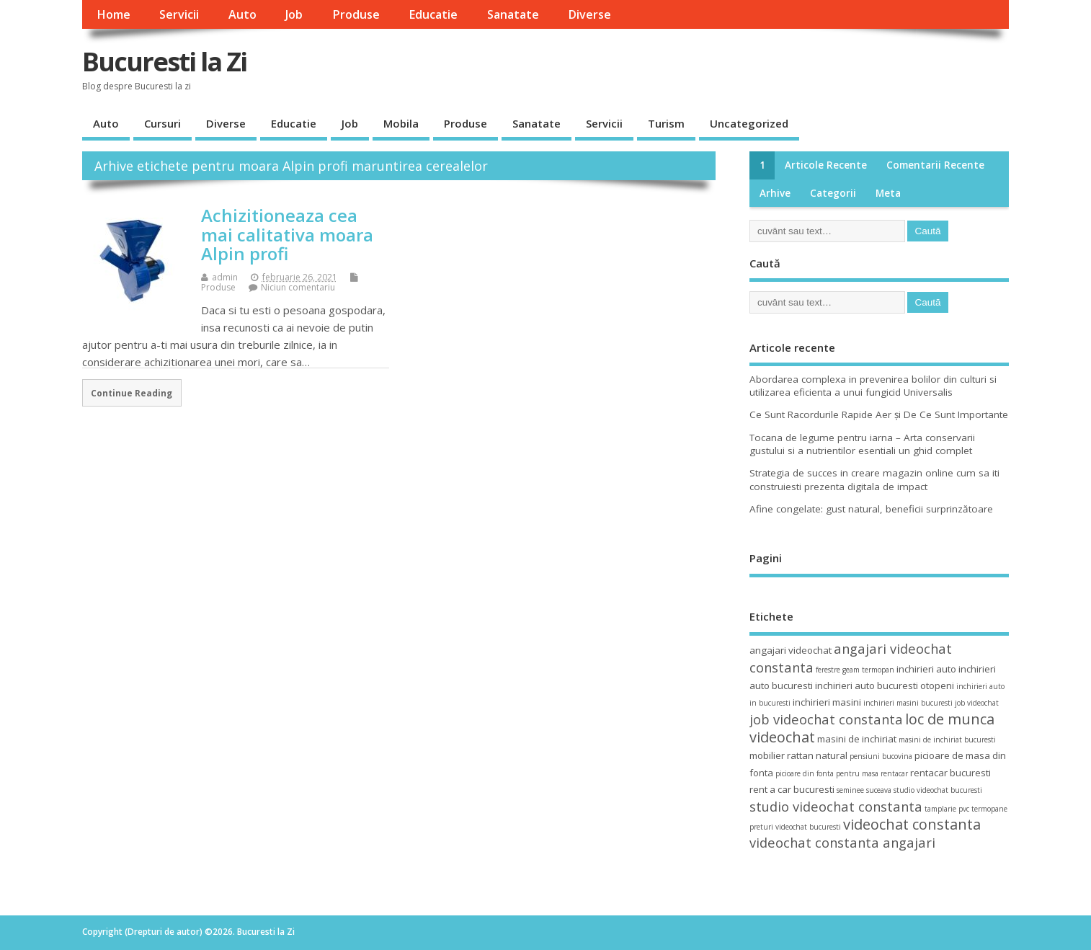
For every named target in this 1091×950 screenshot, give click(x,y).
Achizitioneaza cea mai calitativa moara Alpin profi (287, 234)
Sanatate (513, 14)
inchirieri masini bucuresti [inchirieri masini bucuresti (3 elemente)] (908, 703)
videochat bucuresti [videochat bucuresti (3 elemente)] (808, 827)
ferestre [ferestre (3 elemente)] (828, 670)
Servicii (179, 14)
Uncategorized (749, 123)
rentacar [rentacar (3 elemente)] (894, 773)
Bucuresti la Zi (164, 61)
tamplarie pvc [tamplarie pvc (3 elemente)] (947, 809)
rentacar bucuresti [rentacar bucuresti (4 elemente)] (950, 772)
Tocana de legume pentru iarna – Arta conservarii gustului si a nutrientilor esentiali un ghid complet (862, 444)
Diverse (589, 14)
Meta (888, 193)
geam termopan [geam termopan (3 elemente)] (868, 670)
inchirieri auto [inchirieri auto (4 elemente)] (926, 668)
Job (294, 14)
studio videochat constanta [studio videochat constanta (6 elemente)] (835, 806)
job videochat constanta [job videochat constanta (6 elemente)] (826, 719)
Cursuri (162, 123)
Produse (356, 14)
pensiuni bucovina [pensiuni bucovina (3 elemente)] (881, 756)
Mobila (401, 123)
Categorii (833, 193)
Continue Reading (131, 393)
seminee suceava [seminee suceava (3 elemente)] (864, 790)
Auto (242, 14)
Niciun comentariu (298, 287)
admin (225, 277)
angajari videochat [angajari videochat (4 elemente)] (790, 650)
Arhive (775, 193)
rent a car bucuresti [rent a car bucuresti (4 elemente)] (791, 789)
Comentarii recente (935, 165)
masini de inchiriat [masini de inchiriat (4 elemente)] (856, 738)
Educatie (433, 14)
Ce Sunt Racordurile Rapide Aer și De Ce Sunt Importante (878, 414)
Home (113, 14)
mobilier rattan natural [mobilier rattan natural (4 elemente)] (798, 755)
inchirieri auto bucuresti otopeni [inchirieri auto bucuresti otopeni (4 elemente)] (884, 685)
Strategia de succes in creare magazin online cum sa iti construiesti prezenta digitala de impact (874, 479)
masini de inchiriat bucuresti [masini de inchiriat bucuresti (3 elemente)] (947, 739)
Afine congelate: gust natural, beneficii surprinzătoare (871, 508)
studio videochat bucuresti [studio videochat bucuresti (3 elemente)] (938, 790)
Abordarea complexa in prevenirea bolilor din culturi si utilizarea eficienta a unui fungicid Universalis (873, 386)
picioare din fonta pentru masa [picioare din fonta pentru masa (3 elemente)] (826, 773)
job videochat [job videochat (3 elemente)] (977, 703)
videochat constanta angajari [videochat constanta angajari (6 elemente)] (842, 842)
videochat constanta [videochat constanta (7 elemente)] (912, 824)
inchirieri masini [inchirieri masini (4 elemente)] (827, 702)
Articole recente (826, 165)
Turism (666, 123)
